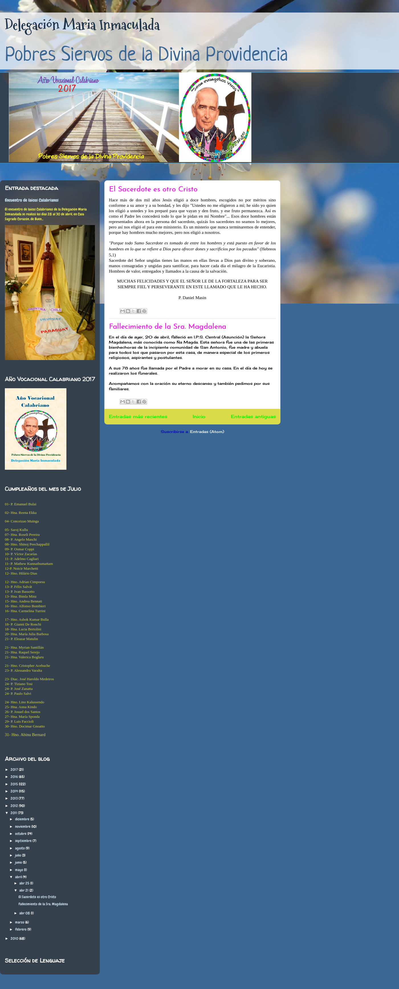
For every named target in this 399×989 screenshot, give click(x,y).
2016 (15, 776)
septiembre (23, 840)
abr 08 (25, 913)
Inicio (199, 416)
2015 (15, 784)
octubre (21, 833)
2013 (15, 798)
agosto (20, 848)
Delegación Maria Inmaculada (82, 25)
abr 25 (24, 883)
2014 (15, 791)
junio (19, 862)
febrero (21, 929)
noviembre (23, 826)
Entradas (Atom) (207, 431)
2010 (15, 938)
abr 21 (24, 890)
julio (18, 855)
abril (19, 876)
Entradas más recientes (138, 416)
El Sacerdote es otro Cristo (153, 189)
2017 (15, 769)
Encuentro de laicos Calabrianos (31, 200)
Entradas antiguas (253, 416)
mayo (19, 869)
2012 (15, 805)
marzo (20, 922)
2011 (14, 812)
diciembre (22, 819)
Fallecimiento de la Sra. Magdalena (167, 327)
